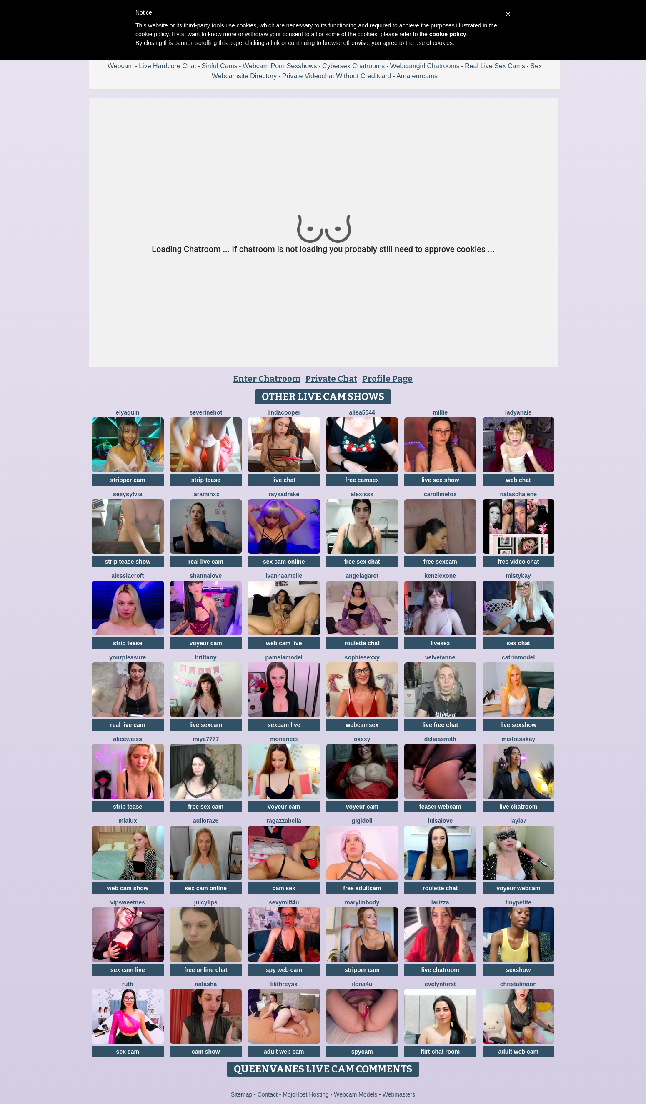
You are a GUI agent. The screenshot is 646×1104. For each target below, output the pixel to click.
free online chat (205, 970)
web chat (518, 480)
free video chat (518, 561)
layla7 (518, 820)
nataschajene (518, 494)
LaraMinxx (205, 494)
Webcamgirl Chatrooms (425, 66)
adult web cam (284, 1051)
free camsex (362, 480)
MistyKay (518, 575)
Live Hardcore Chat (167, 66)
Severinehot (205, 412)
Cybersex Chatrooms (353, 66)
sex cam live (127, 970)
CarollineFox (440, 494)
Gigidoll (362, 820)
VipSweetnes (127, 902)
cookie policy (447, 34)
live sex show (440, 480)
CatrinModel (518, 657)
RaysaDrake (283, 494)
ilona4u (362, 984)
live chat (283, 480)
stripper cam (127, 480)
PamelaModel (284, 657)
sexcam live (284, 725)
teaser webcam (440, 806)
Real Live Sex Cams (495, 66)
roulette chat (362, 643)
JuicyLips (206, 902)
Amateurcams (417, 76)
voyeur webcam (518, 888)
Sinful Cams (219, 66)
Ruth (127, 984)
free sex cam (205, 806)
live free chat (440, 725)
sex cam (127, 1051)
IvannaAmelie (283, 575)
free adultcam (362, 888)
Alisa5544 (362, 412)
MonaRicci (284, 739)
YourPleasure (127, 657)
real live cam (205, 561)
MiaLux (127, 820)
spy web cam (284, 970)
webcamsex (362, 725)
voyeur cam (206, 643)
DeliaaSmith (440, 739)
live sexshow (518, 725)
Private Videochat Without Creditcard (336, 76)
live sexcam (205, 725)
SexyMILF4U (284, 902)
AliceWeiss (127, 739)
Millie (440, 412)
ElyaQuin (128, 412)
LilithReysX (284, 984)
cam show (206, 1051)
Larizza (440, 902)
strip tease (205, 480)
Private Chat (331, 379)
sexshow (518, 970)
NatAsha (206, 984)
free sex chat (362, 561)
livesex (440, 643)
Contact (268, 1094)
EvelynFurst (440, 984)
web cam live (284, 643)
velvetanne (440, 657)
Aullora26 (205, 820)
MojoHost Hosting (306, 1094)
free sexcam (440, 561)
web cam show (127, 888)
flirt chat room (440, 1051)
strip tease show (127, 561)
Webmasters (399, 1094)
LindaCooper (284, 412)
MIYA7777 (206, 739)
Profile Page (387, 379)
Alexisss (362, 494)
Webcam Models (355, 1094)
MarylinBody (362, 902)
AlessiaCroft (127, 575)
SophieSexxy (362, 657)
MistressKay (518, 739)
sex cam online (284, 561)
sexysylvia (127, 494)
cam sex (284, 888)
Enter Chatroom (266, 379)
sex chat (518, 643)
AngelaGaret (362, 575)
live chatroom (518, 806)
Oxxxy (362, 739)
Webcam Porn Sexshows (280, 66)
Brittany (205, 657)
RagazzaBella (284, 820)
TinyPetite (518, 902)
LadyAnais (518, 412)
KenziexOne (440, 575)
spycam (362, 1051)
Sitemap (241, 1094)
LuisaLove (440, 820)
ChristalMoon (518, 984)
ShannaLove (206, 575)
